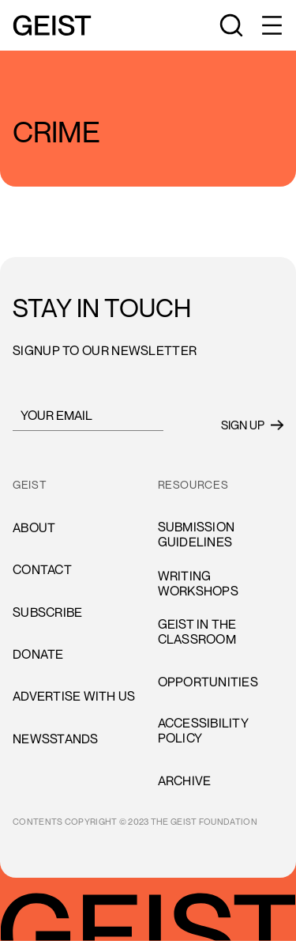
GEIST (30, 484)
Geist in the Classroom (197, 631)
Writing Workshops (198, 583)
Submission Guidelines (196, 534)
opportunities (208, 682)
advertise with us (74, 696)
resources (193, 484)
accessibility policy (203, 730)
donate (38, 654)
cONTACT (42, 569)
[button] (270, 25)
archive (185, 780)
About (34, 527)
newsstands (56, 738)
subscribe (47, 612)
